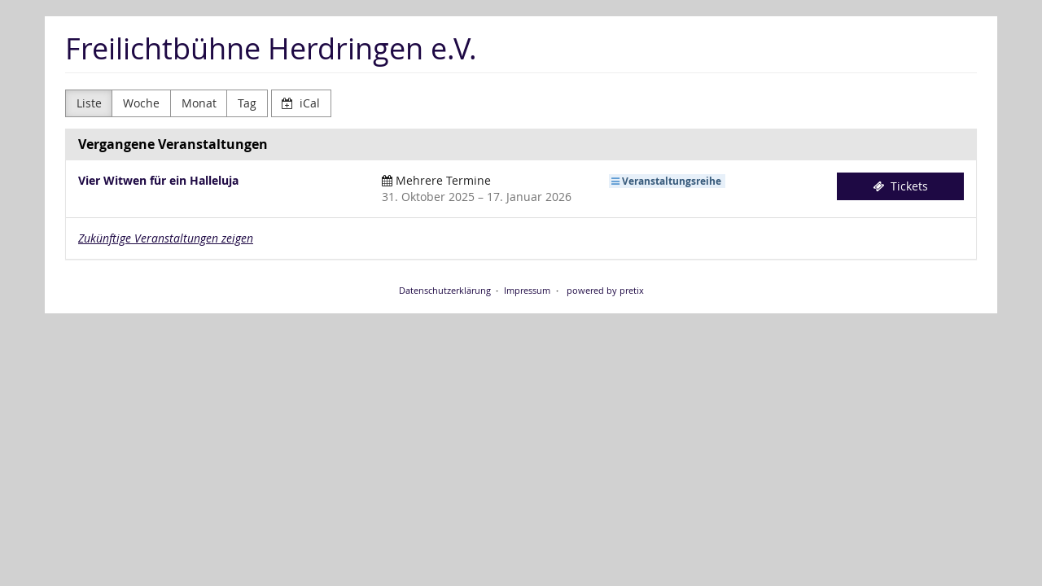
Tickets (900, 186)
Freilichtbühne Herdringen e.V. (271, 48)
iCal (301, 103)
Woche (141, 103)
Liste (89, 103)
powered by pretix (605, 290)
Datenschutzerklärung (445, 290)
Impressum (527, 290)
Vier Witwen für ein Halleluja (158, 180)
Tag (247, 103)
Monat (199, 103)
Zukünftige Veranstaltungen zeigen (165, 238)
